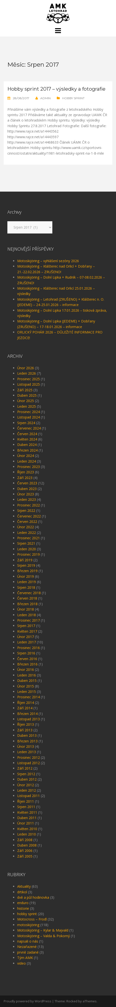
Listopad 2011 (28, 795)
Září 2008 (24, 839)
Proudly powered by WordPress (27, 1001)
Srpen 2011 (26, 806)
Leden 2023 (26, 499)
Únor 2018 (25, 609)
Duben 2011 (27, 817)
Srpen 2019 (26, 565)
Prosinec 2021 (28, 538)
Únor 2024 (25, 455)
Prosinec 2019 (28, 554)
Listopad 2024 (28, 417)
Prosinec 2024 (28, 411)
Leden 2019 (26, 581)
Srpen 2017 (26, 625)
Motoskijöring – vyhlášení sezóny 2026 (48, 260)
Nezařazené (27, 946)
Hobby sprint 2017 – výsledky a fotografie (56, 89)
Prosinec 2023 (28, 466)
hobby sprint (73, 98)
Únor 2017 (25, 636)
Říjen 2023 (25, 472)
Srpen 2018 (26, 587)
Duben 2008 (27, 845)
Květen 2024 (27, 439)
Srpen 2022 (26, 510)
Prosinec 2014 (28, 697)
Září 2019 (24, 560)
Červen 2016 (27, 658)
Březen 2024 (27, 450)
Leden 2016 (26, 675)
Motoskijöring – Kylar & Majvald (42, 930)
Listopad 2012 (28, 763)
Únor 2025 (25, 400)
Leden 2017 (26, 642)
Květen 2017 (27, 631)
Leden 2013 (26, 751)
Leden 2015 (26, 691)
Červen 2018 (27, 598)
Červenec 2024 (29, 428)
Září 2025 (24, 390)
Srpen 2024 (26, 422)
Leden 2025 (26, 406)
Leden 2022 (26, 532)
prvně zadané (28, 952)
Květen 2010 (27, 828)
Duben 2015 (27, 680)
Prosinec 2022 (28, 505)
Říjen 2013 (25, 724)
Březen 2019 (27, 570)
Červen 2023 (27, 483)
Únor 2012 (25, 785)
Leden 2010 (26, 834)
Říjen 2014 (25, 702)
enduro (23, 902)
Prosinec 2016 (28, 647)
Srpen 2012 (26, 774)
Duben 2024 (27, 444)
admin (45, 98)
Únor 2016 (25, 669)
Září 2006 (24, 850)
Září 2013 (24, 730)
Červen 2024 (27, 433)
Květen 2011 (27, 812)
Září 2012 (24, 768)
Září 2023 (24, 477)
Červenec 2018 (29, 592)
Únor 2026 (25, 368)
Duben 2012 (27, 779)
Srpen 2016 (26, 653)
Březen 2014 (27, 713)
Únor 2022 (25, 527)
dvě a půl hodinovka (33, 897)
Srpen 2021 (26, 543)
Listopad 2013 (28, 719)
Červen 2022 (27, 521)
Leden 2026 (26, 373)
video (21, 963)
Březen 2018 (27, 604)
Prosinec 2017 (28, 620)
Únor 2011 (25, 823)
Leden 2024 (26, 461)
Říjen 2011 (25, 801)
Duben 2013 (27, 735)
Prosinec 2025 (28, 379)
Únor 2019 (25, 576)
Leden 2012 (26, 790)
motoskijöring (28, 924)
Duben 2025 (27, 395)
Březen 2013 (27, 741)
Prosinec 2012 (28, 757)
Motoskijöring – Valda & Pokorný (43, 935)
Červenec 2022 (29, 516)
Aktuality (24, 886)
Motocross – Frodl (32, 919)
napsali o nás (27, 941)
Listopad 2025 (28, 384)
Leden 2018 (26, 615)
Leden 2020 (26, 549)
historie (23, 908)
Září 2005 (24, 856)
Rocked (71, 1001)
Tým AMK (25, 957)
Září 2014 (24, 708)
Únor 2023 (25, 494)
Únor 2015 (25, 686)
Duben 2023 (27, 488)
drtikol (22, 892)
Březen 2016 (27, 664)
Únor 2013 (25, 746)
